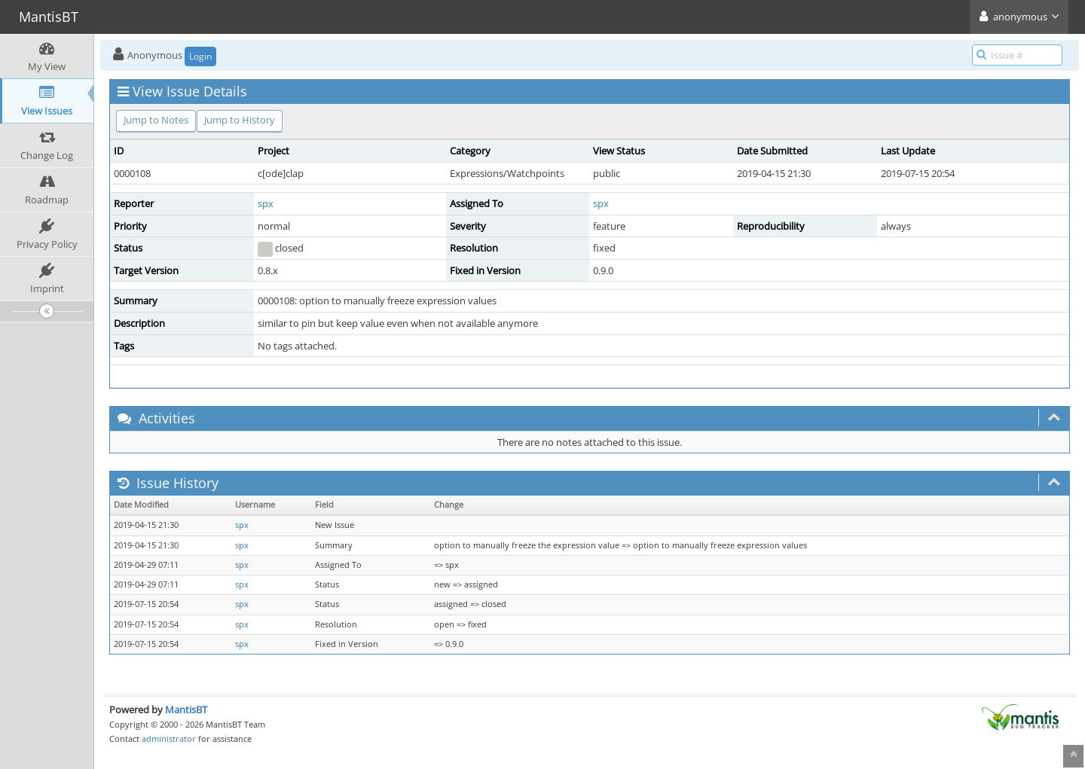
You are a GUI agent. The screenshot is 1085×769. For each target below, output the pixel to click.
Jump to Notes (156, 120)
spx (266, 203)
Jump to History (239, 120)
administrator (169, 738)
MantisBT (186, 709)
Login (200, 56)
